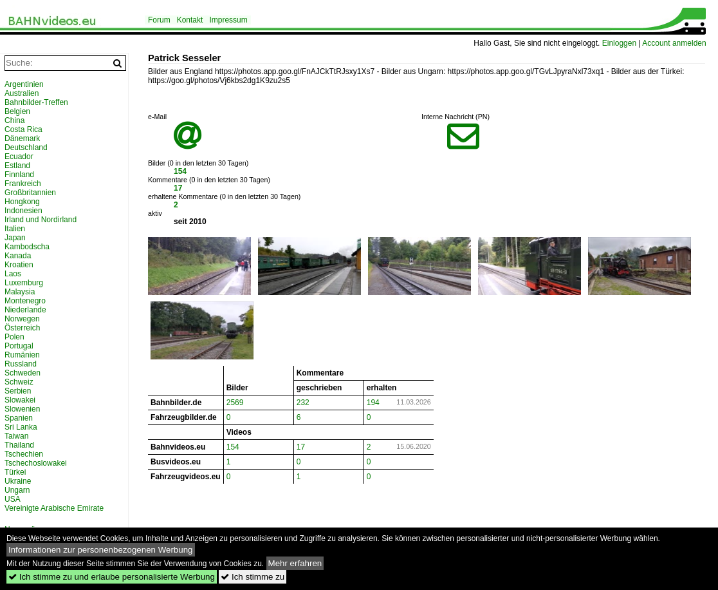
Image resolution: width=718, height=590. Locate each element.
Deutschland (26, 147)
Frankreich (23, 183)
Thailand (19, 445)
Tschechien (24, 454)
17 (178, 188)
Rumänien (22, 354)
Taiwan (16, 436)
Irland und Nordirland (41, 219)
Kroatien (19, 264)
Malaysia (20, 291)
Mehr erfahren (295, 563)
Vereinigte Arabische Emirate (54, 508)
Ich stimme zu (252, 577)
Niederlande (25, 309)
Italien (15, 228)
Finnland (19, 174)
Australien (22, 93)
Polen (14, 336)
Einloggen (619, 43)
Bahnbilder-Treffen (36, 102)
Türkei (15, 472)
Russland (21, 363)
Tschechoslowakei (36, 463)
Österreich (22, 327)
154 (180, 171)
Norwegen (22, 318)
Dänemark (22, 138)
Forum (159, 19)
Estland (17, 165)
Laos (13, 273)
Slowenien (22, 409)
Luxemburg (24, 282)
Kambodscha (27, 246)
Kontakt (190, 19)
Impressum (228, 19)
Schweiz (19, 381)
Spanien (19, 418)
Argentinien (24, 84)
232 (303, 402)
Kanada (18, 255)
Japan (15, 237)
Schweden (23, 372)
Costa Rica (23, 129)
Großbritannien (30, 192)
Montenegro (25, 300)
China (14, 120)
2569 (235, 402)
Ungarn (17, 490)
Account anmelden (674, 43)
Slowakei (20, 399)
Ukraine (18, 481)
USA (13, 499)
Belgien (17, 111)
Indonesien (23, 210)
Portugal (19, 345)
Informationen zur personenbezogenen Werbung (100, 550)
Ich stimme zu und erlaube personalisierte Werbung (111, 577)
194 (373, 402)
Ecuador (19, 156)
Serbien (18, 390)
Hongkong (22, 201)
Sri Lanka (21, 427)
